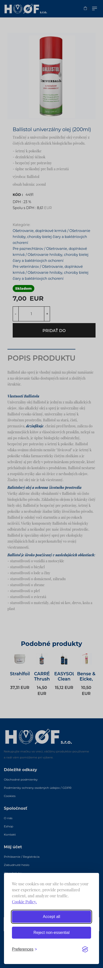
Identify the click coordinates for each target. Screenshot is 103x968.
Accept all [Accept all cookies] (51, 916)
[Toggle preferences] (24, 949)
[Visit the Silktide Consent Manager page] (85, 949)
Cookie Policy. (24, 901)
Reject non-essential (52, 932)
